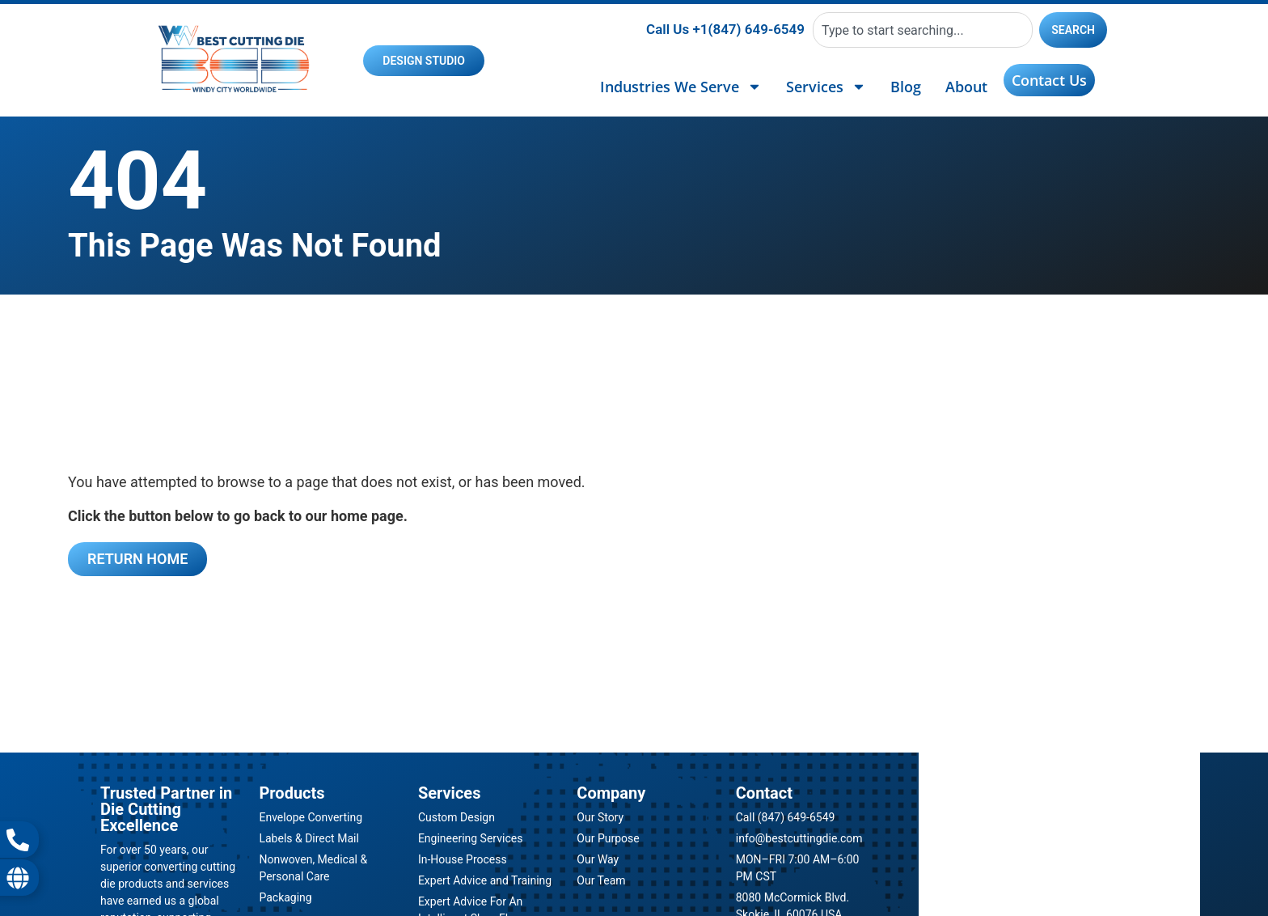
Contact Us (1049, 80)
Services (826, 86)
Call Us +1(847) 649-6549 (725, 29)
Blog (905, 86)
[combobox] (923, 30)
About (966, 86)
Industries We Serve (681, 86)
